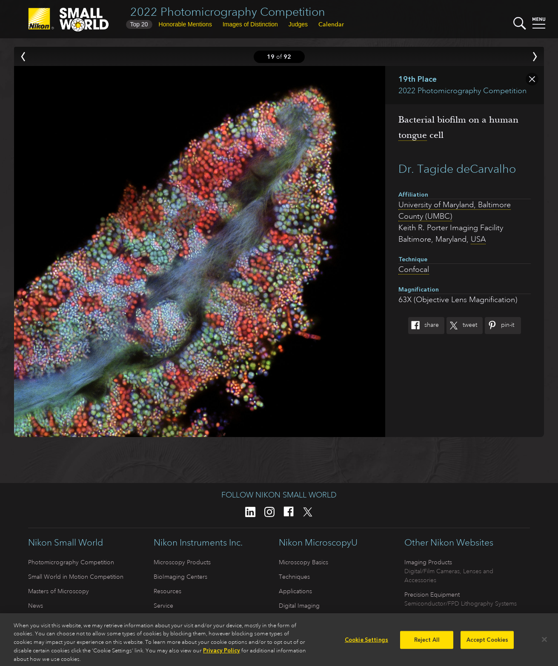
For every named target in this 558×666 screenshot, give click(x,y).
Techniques (294, 576)
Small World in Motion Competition (75, 576)
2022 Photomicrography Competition (227, 12)
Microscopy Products (182, 562)
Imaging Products (428, 562)
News (35, 605)
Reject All (427, 643)
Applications (295, 591)
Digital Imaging (299, 605)
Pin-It (499, 325)
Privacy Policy (221, 654)
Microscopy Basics (303, 562)
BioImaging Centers (180, 576)
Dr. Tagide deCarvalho (457, 169)
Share (423, 325)
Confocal (413, 269)
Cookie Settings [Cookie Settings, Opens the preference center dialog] (366, 643)
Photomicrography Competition (71, 562)
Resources (167, 591)
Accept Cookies (487, 643)
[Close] (544, 642)
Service (163, 605)
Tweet (461, 325)
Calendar (331, 24)
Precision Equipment (432, 594)
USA (478, 239)
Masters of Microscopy (58, 591)
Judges (298, 24)
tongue (412, 134)
